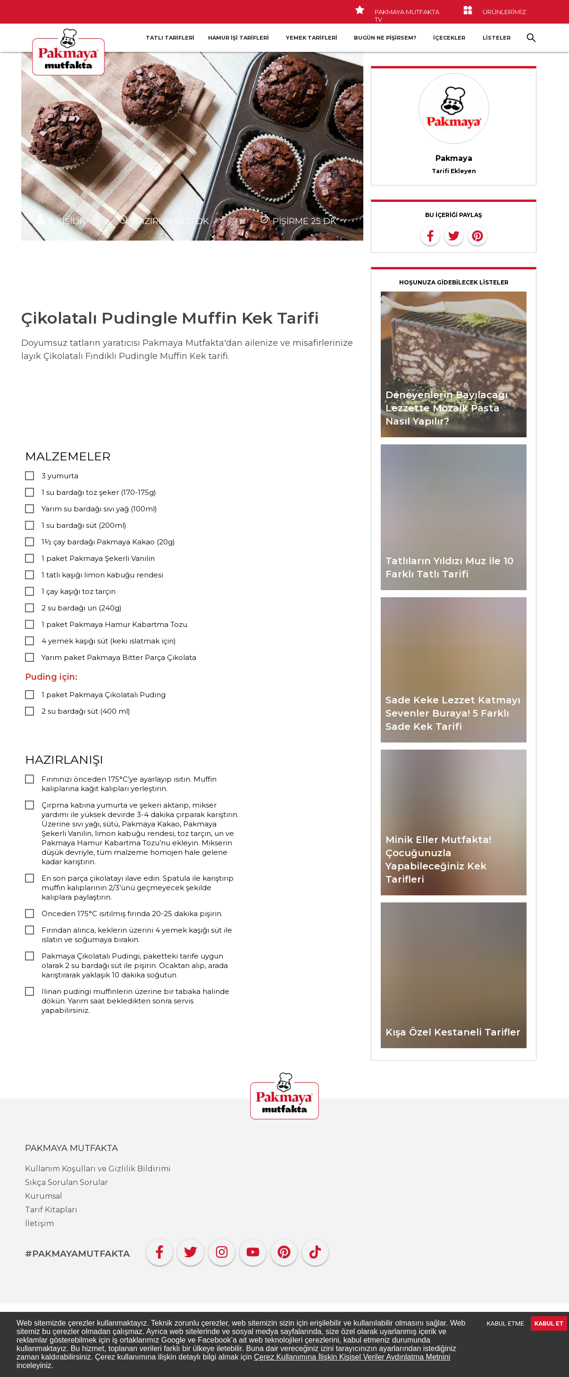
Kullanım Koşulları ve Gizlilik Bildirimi (98, 1168)
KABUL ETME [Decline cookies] (505, 1323)
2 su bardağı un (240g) (82, 607)
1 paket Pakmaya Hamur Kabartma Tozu (114, 624)
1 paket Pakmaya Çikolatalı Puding (104, 694)
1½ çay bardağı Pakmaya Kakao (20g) (108, 541)
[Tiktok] (315, 1249)
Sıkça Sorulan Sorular (66, 1182)
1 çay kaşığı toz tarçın (79, 591)
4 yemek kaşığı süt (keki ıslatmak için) (109, 640)
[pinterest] (477, 234)
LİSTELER (496, 37)
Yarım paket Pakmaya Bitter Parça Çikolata (119, 657)
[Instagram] (222, 1249)
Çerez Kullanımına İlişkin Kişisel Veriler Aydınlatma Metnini (352, 1357)
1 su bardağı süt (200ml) (84, 525)
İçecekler (449, 37)
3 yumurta (60, 475)
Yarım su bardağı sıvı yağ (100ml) (99, 508)
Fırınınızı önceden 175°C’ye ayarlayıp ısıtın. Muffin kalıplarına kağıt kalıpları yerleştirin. (129, 784)
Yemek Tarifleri (311, 37)
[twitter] (453, 234)
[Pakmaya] (284, 1096)
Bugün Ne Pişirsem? (385, 37)
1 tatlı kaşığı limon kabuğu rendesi (102, 574)
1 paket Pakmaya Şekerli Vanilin (98, 558)
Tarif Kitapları (51, 1209)
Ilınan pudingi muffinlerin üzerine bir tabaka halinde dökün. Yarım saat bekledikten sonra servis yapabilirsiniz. (135, 1001)
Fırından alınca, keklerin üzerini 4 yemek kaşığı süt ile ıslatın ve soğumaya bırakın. (137, 935)
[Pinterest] (284, 1249)
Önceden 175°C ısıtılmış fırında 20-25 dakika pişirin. (132, 913)
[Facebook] (159, 1249)
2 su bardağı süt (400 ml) (86, 711)
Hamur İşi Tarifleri (238, 37)
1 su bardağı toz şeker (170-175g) (99, 492)
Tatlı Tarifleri (170, 37)
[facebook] (430, 234)
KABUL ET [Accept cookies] (549, 1323)
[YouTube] (253, 1249)
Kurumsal (43, 1196)
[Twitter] (190, 1249)
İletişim (39, 1223)
